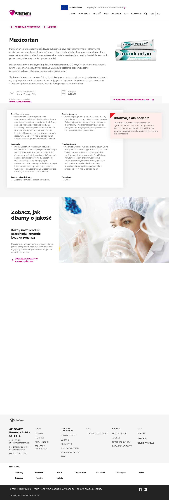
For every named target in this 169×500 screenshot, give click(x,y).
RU (158, 13)
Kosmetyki (66, 444)
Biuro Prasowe (146, 443)
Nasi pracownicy (121, 442)
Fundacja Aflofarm (96, 434)
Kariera (116, 13)
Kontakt (136, 13)
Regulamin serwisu (20, 489)
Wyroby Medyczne (70, 452)
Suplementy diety (70, 448)
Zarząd (39, 434)
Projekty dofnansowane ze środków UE (105, 7)
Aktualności (41, 442)
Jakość (97, 13)
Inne (63, 456)
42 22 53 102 (15, 440)
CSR (126, 13)
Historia (39, 438)
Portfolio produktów (25, 27)
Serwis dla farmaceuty (89, 489)
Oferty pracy (119, 434)
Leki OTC (50, 27)
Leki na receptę (69, 436)
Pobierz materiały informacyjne (133, 99)
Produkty (84, 13)
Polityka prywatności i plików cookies (54, 489)
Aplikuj (116, 438)
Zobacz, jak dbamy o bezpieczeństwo (24, 260)
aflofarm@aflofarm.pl (19, 443)
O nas (72, 13)
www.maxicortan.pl (20, 102)
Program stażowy (122, 446)
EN (152, 13)
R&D (106, 13)
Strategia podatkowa (41, 447)
